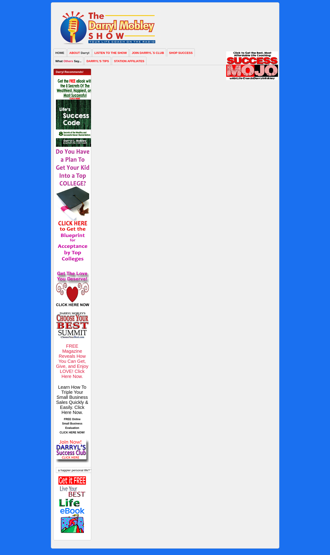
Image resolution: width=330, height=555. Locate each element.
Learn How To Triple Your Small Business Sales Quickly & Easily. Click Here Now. (72, 400)
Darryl (79, 53)
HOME (59, 53)
